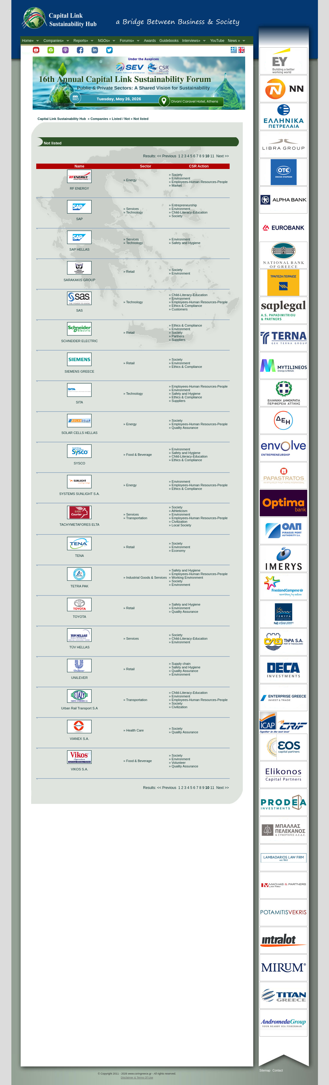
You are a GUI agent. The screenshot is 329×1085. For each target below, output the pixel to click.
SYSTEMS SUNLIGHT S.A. (79, 494)
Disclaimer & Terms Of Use (137, 1077)
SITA (79, 402)
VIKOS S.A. (79, 769)
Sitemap (265, 1070)
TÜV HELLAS (79, 647)
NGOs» (105, 41)
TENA (79, 555)
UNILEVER (79, 677)
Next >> (222, 156)
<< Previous (166, 156)
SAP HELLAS (79, 249)
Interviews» (193, 41)
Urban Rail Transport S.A (79, 708)
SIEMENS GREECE (79, 371)
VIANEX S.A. (79, 738)
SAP (79, 219)
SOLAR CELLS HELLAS (79, 433)
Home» (29, 41)
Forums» (128, 41)
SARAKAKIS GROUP (79, 280)
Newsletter (30, 53)
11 (212, 156)
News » (235, 41)
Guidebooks (168, 41)
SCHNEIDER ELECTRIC (79, 341)
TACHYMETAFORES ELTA (79, 524)
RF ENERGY (79, 188)
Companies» (55, 41)
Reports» (83, 41)
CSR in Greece (65, 19)
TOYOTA (79, 616)
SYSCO (79, 463)
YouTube (217, 41)
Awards (150, 41)
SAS (79, 310)
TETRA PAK (80, 586)
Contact (277, 1070)
